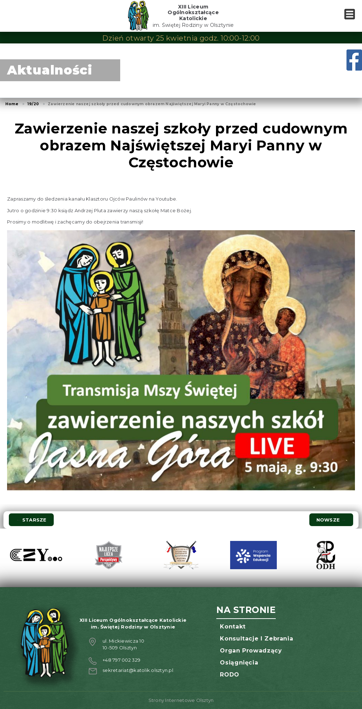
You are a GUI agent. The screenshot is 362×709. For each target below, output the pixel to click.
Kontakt (232, 626)
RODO (229, 674)
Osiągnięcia (239, 662)
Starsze (31, 520)
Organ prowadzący (251, 650)
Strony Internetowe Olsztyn (181, 700)
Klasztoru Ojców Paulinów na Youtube (131, 199)
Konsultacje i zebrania (256, 638)
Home (11, 104)
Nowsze (331, 520)
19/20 (33, 104)
